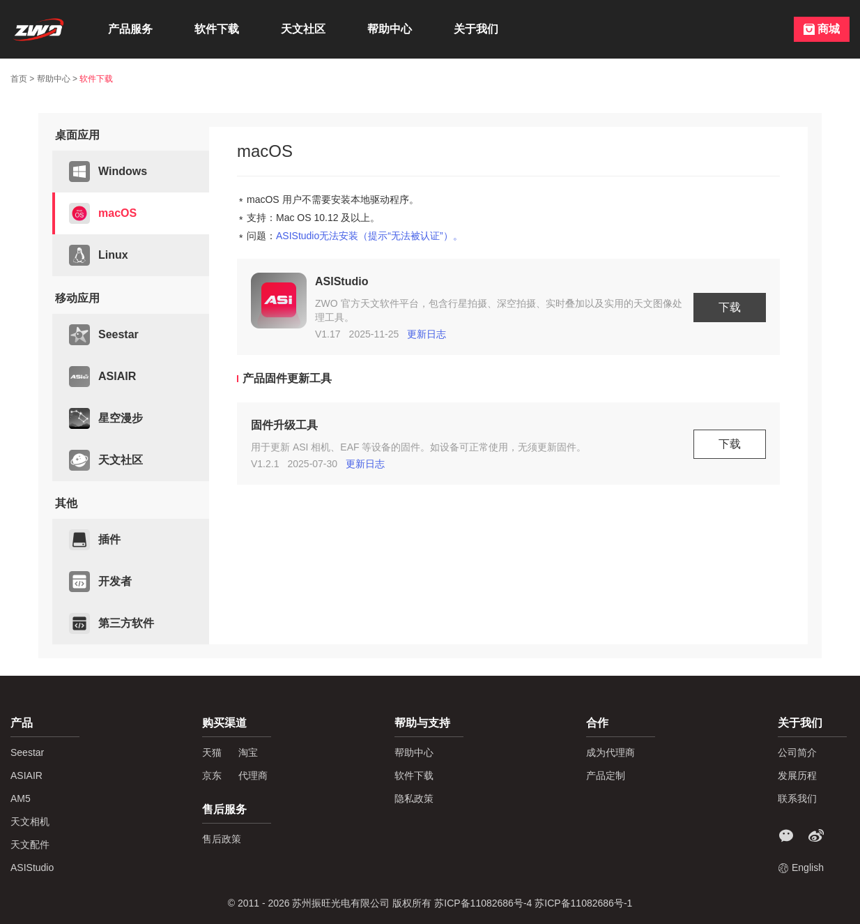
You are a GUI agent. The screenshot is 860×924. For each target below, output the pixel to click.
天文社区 (303, 29)
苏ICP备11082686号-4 (484, 903)
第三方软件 (111, 623)
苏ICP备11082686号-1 (583, 903)
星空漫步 (106, 418)
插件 (95, 539)
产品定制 (605, 775)
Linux (98, 255)
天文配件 (29, 844)
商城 (828, 29)
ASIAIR (102, 376)
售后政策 (221, 839)
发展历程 (797, 775)
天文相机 (29, 821)
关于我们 (476, 29)
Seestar (104, 334)
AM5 (20, 798)
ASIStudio (32, 867)
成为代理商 (610, 752)
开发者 (100, 581)
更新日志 (426, 334)
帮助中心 (389, 29)
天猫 (212, 752)
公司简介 (797, 752)
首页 (18, 79)
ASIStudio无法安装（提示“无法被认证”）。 (369, 235)
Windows (108, 171)
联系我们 (797, 798)
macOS (103, 213)
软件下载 (216, 29)
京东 (212, 775)
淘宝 (248, 752)
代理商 (253, 775)
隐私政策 (413, 798)
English (808, 867)
